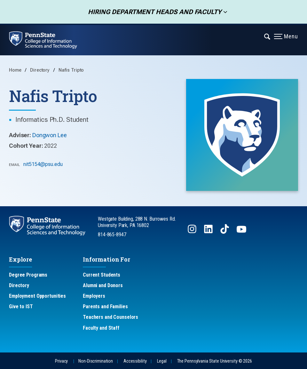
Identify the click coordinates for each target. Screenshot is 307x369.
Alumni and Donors (103, 285)
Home (15, 70)
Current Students (101, 275)
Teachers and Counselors (110, 317)
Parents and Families (105, 306)
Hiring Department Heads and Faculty (153, 11)
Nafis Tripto (71, 70)
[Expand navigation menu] (267, 36)
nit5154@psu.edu (42, 164)
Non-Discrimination (95, 361)
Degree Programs (28, 275)
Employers (94, 296)
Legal (161, 361)
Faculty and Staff (101, 328)
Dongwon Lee (49, 135)
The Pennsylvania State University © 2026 (214, 361)
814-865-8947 (112, 235)
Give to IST (21, 306)
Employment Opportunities (37, 296)
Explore (20, 259)
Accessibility (134, 361)
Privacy (61, 361)
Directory (40, 70)
